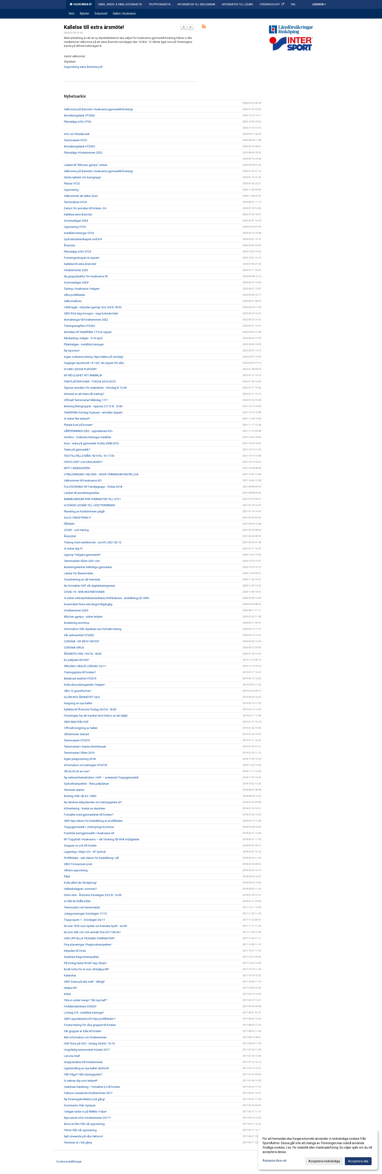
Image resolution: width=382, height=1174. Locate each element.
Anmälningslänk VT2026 (79, 115)
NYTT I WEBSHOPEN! (77, 468)
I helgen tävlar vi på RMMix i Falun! (85, 1111)
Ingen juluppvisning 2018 (80, 759)
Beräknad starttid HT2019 (80, 678)
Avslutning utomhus (76, 622)
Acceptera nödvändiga (324, 1161)
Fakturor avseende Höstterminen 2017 (88, 1093)
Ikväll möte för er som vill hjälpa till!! (86, 969)
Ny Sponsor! (72, 350)
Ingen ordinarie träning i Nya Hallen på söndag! (93, 356)
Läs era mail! (72, 1056)
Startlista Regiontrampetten (81, 957)
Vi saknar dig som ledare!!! (81, 1080)
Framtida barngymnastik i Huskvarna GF (89, 833)
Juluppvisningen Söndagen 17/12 (85, 913)
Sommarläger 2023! (76, 282)
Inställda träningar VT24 (79, 233)
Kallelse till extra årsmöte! (94, 27)
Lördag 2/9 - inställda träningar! (84, 1012)
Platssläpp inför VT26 (77, 121)
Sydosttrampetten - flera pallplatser (86, 783)
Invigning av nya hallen (78, 703)
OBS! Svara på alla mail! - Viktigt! (84, 981)
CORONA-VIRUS (74, 647)
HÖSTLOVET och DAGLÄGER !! (83, 462)
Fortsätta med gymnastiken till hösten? (88, 814)
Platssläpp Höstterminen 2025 (83, 152)
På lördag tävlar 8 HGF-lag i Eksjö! (85, 963)
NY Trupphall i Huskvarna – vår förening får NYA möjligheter (101, 839)
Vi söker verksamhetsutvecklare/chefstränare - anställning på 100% (106, 598)
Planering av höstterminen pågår (84, 511)
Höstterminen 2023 (76, 270)
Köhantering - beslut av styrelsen (84, 808)
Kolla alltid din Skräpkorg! (80, 882)
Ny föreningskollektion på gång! (84, 1099)
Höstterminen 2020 (76, 610)
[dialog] (318, 1150)
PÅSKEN (69, 523)
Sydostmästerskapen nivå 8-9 (83, 239)
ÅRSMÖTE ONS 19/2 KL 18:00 (82, 653)
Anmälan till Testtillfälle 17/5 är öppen (88, 332)
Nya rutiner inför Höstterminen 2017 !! (87, 1117)
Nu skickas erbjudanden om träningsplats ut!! (93, 802)
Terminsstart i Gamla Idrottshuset (85, 746)
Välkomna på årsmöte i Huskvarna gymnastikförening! (98, 109)
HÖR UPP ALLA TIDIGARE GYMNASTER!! (89, 938)
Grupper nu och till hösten (80, 845)
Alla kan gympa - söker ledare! (83, 616)
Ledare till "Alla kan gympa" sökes (85, 165)
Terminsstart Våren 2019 (79, 752)
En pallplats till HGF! (76, 660)
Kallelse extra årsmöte (78, 214)
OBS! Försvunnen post (78, 864)
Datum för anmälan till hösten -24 (85, 208)
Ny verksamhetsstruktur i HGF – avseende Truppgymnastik (101, 777)
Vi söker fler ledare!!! (77, 418)
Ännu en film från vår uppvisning (84, 1124)
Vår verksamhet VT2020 (79, 635)
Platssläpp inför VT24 (77, 251)
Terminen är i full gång (78, 1142)
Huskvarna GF (80, 4)
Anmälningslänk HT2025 (79, 146)
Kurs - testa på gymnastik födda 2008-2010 (91, 443)
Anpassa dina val (274, 1160)
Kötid (67, 994)
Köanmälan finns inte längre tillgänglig (88, 604)
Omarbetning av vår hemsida (82, 579)
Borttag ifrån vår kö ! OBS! (80, 796)
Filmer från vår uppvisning (80, 1130)
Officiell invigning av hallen (81, 728)
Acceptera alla (358, 1161)
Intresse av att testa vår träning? (84, 394)
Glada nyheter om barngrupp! (82, 177)
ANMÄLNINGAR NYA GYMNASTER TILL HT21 (92, 499)
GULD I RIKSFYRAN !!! (77, 517)
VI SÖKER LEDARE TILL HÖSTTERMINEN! (89, 505)
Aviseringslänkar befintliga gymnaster (88, 567)
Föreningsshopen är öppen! (81, 257)
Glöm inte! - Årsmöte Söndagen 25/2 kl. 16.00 (92, 895)
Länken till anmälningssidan (81, 493)
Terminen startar (74, 790)
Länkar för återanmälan (78, 573)
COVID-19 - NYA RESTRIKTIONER (84, 592)
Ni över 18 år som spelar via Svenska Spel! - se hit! (95, 926)
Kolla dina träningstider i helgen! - (85, 684)
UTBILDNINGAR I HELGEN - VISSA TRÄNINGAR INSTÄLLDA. (101, 474)
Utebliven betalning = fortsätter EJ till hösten (92, 1086)
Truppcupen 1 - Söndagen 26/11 (84, 919)
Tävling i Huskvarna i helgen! (82, 288)
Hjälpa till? (70, 987)
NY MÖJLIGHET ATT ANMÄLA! (83, 375)
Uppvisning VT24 (75, 226)
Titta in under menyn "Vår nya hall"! (85, 1000)
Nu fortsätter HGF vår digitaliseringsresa (89, 585)
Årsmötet (70, 536)
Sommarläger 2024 (76, 220)
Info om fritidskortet (77, 134)
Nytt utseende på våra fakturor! (83, 1136)
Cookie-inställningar (69, 1161)
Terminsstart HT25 (75, 140)
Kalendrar (70, 975)
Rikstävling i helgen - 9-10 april (83, 338)
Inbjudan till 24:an (75, 950)
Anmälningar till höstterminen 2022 (86, 319)
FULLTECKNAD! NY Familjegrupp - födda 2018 (93, 486)
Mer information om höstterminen (85, 1037)
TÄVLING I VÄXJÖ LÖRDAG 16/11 (85, 666)
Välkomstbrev (73, 301)
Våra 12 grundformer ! (78, 691)
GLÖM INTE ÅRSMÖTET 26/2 (82, 697)
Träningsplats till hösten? (80, 672)
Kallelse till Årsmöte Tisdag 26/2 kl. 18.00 (90, 709)
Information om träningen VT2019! (85, 765)
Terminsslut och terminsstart (82, 907)
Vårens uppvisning (76, 870)
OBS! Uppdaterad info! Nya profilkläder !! (89, 1018)
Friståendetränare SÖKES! (80, 1006)
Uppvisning (71, 189)
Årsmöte (69, 245)
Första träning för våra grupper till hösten (90, 1025)
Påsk (67, 876)
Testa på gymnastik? (77, 449)
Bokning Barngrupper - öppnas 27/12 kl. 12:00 (93, 406)
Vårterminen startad (76, 734)
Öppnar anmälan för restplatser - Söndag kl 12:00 (95, 387)
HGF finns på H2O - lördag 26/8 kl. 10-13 (89, 1043)
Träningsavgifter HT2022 (79, 325)
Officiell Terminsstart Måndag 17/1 (86, 400)
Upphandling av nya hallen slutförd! (86, 1068)
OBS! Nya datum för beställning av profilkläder (93, 820)
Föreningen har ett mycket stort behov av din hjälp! (96, 715)
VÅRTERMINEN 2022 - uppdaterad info (88, 431)
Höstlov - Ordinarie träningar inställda (87, 437)
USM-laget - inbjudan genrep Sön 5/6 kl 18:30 (92, 307)
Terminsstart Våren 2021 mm (82, 561)
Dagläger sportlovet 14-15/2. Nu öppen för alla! (94, 363)
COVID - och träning (76, 530)
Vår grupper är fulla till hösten (82, 1031)
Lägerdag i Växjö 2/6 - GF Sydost (85, 851)
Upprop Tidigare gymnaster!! (82, 554)
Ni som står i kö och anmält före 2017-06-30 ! (92, 932)
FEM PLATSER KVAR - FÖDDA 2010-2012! (90, 381)
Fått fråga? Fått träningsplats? (83, 1074)
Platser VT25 (72, 183)
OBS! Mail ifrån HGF (76, 721)
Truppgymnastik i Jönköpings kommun (89, 827)
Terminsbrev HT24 (75, 202)
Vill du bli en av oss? (77, 771)
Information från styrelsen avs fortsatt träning (92, 629)
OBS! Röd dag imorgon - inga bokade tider (91, 313)
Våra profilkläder (74, 295)
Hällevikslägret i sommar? (80, 888)
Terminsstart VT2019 (77, 740)
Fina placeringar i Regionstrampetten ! (88, 944)
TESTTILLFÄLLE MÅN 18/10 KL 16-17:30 (89, 455)
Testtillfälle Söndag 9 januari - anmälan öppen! (93, 412)
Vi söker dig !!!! (73, 548)
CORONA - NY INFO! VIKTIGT (81, 641)
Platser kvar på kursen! (78, 424)
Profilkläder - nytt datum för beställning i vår (91, 858)
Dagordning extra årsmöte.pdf (83, 66)
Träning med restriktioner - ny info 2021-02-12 (92, 542)
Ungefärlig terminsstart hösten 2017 (87, 1049)
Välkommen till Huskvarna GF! (83, 480)
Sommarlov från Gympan (80, 1105)
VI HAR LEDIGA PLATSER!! (80, 369)
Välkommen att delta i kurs (81, 196)
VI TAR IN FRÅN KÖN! (77, 901)
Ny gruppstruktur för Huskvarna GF (86, 276)
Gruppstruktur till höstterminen (83, 1062)
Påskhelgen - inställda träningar (84, 344)
